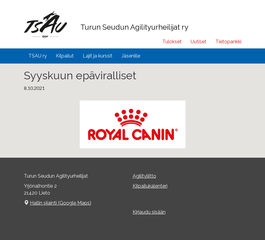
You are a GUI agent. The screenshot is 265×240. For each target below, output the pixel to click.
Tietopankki (228, 41)
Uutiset (198, 41)
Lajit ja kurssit (97, 56)
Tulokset (172, 41)
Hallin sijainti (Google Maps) (60, 203)
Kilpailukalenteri (150, 186)
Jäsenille (130, 56)
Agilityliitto (144, 176)
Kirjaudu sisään (149, 212)
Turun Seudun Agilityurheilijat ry (134, 27)
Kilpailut (65, 56)
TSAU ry (37, 56)
